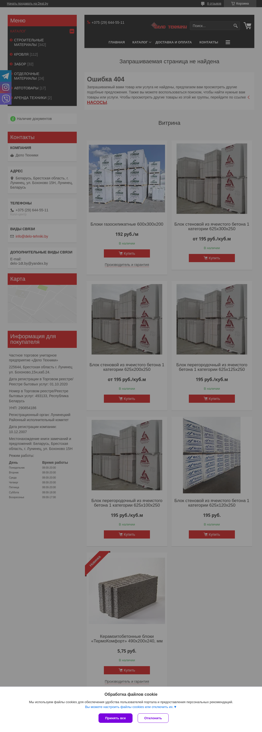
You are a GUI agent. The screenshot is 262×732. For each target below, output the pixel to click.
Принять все (115, 718)
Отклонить (153, 718)
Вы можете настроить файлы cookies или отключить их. (129, 707)
